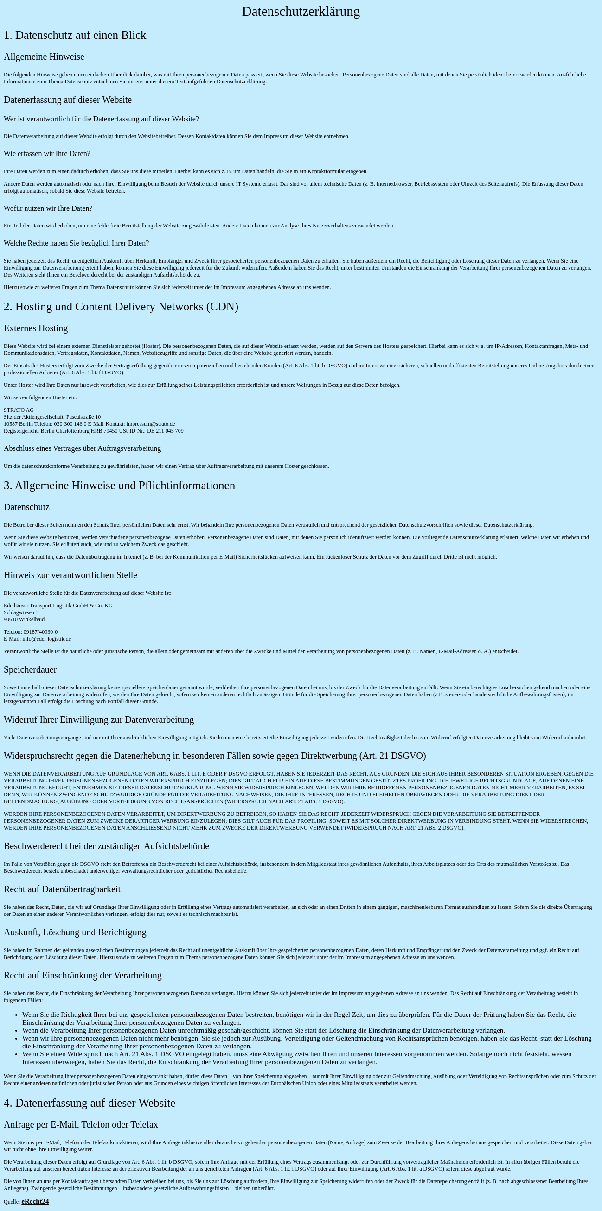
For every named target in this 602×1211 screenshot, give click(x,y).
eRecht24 (35, 1201)
